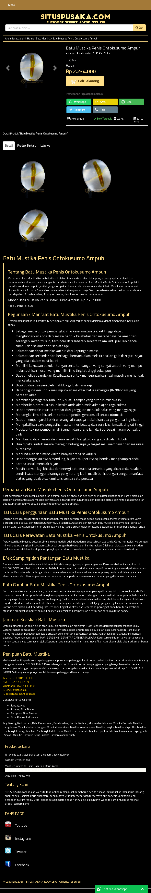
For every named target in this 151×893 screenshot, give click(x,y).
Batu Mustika (43, 38)
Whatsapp (77, 102)
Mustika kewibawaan (82, 727)
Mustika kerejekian (58, 727)
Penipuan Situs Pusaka (24, 713)
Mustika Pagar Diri (125, 727)
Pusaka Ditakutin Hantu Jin (18, 735)
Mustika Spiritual (98, 731)
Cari (139, 28)
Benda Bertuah (78, 723)
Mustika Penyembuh (76, 731)
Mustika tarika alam (121, 731)
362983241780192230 (17, 760)
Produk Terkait (26, 145)
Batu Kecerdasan (42, 723)
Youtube (16, 825)
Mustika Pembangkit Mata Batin (44, 731)
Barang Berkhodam (19, 723)
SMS (100, 102)
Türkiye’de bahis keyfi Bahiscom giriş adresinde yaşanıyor (37, 755)
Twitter (16, 851)
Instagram (18, 838)
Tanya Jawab (18, 705)
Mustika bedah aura (100, 723)
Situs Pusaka (41, 735)
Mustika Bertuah (122, 723)
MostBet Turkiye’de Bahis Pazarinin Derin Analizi (32, 766)
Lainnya (45, 145)
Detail (9, 145)
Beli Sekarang (85, 81)
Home (30, 38)
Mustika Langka (105, 727)
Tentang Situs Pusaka (23, 709)
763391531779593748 (17, 776)
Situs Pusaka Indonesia (24, 717)
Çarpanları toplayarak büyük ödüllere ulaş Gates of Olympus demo (42, 770)
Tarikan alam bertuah (62, 735)
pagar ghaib (140, 731)
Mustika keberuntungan (32, 727)
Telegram (77, 110)
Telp (100, 110)
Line (127, 102)
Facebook (17, 864)
